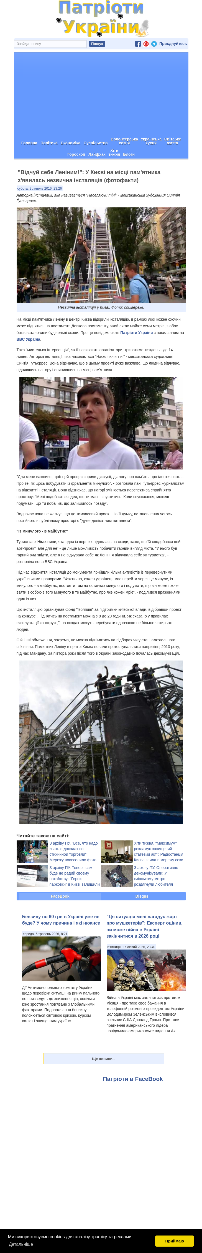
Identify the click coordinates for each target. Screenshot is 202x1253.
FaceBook (60, 896)
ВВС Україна (28, 339)
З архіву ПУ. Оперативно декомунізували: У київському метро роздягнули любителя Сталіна (156, 878)
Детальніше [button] (21, 1244)
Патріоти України (136, 332)
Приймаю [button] (174, 1241)
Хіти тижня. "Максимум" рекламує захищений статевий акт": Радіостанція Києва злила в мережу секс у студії (158, 854)
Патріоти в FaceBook (133, 1079)
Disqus (142, 896)
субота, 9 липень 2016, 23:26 (39, 188)
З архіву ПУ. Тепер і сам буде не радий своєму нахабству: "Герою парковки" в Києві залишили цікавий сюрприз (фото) (75, 878)
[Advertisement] (101, 94)
